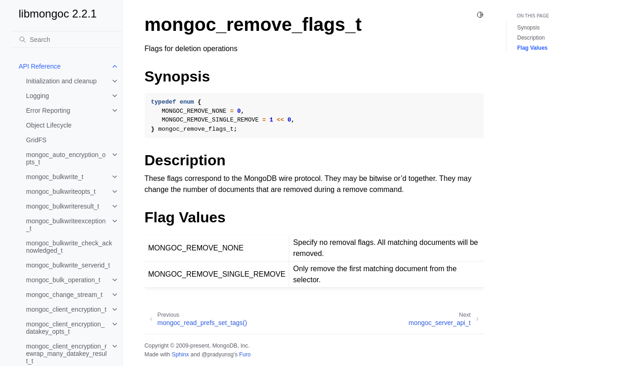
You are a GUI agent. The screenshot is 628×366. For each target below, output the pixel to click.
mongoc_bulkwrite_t (55, 176)
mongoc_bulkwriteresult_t (63, 206)
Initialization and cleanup (61, 81)
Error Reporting (48, 110)
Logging (37, 95)
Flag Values (532, 48)
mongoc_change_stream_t (64, 294)
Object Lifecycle (49, 125)
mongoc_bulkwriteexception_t (66, 224)
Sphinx (180, 354)
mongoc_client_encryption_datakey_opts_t (65, 327)
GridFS (36, 140)
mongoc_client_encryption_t (66, 309)
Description (531, 38)
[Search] (67, 39)
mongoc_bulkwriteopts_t (61, 191)
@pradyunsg (217, 354)
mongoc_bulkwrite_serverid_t (68, 265)
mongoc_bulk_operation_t (63, 280)
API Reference (40, 66)
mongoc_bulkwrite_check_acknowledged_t (69, 246)
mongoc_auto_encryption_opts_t (66, 158)
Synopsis (528, 27)
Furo (245, 354)
